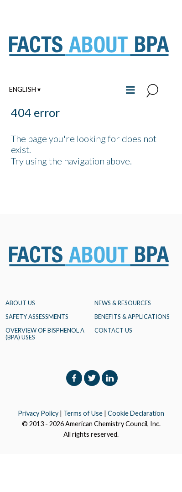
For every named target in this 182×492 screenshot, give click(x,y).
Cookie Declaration (136, 413)
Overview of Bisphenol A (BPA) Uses (44, 333)
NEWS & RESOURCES (122, 303)
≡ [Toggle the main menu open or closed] (130, 89)
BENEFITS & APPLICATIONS (132, 316)
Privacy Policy (38, 413)
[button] (152, 91)
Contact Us (113, 330)
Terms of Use (83, 413)
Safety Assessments (36, 316)
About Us (20, 303)
